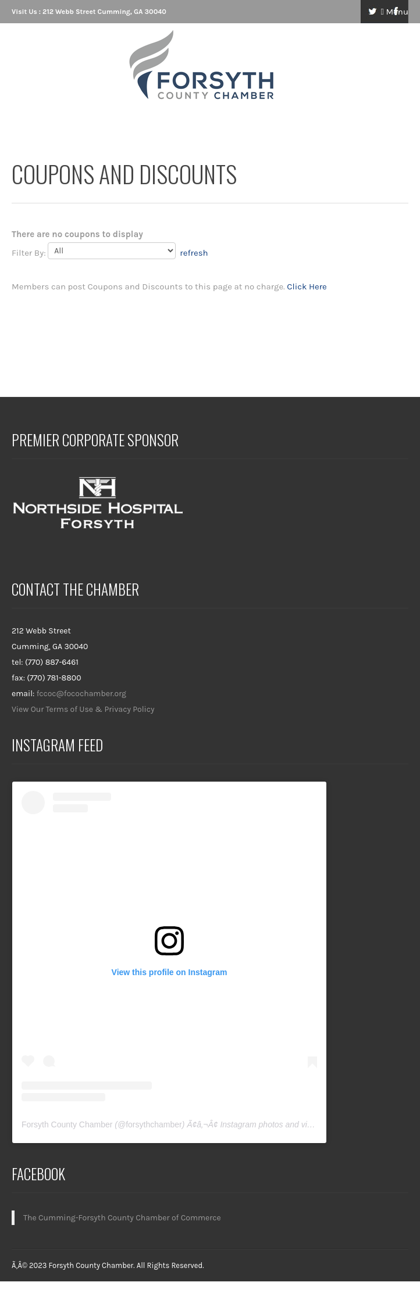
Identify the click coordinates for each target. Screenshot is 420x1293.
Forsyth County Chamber (67, 1124)
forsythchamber (153, 1124)
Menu (394, 11)
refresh (194, 253)
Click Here (306, 286)
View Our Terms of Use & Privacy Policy (83, 709)
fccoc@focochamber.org (81, 694)
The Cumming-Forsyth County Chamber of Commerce (122, 1218)
